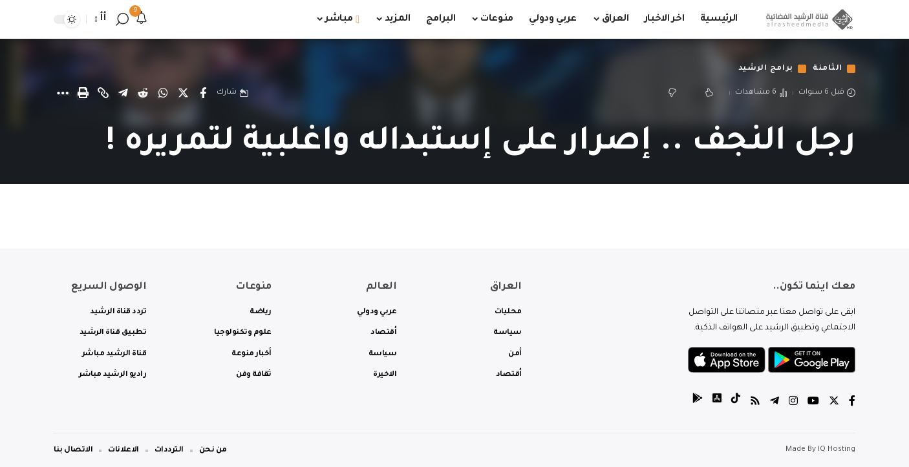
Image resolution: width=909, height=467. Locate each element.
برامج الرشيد (765, 69)
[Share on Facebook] (203, 93)
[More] (63, 93)
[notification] (141, 19)
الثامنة (827, 69)
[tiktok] (735, 402)
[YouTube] (813, 402)
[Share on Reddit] (143, 93)
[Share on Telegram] (123, 93)
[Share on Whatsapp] (163, 93)
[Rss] (755, 402)
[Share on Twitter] (183, 93)
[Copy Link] (103, 93)
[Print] (83, 93)
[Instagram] (793, 402)
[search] (122, 19)
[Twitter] (834, 402)
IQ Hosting (836, 450)
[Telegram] (774, 402)
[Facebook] (852, 402)
